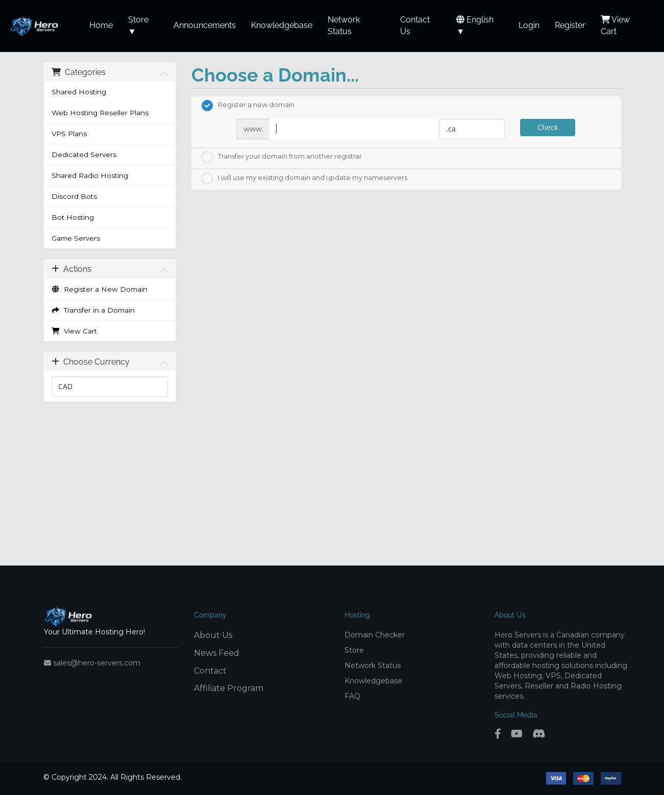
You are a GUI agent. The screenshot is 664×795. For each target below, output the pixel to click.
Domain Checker (375, 634)
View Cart (74, 331)
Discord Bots (74, 196)
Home (101, 25)
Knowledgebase (281, 25)
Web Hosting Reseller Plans (100, 113)
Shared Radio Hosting (90, 175)
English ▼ (475, 25)
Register (570, 25)
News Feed (216, 653)
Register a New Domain (100, 289)
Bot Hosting (73, 217)
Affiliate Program (228, 688)
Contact (210, 671)
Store (354, 650)
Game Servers (76, 238)
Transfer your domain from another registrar (282, 157)
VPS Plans (69, 134)
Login (529, 25)
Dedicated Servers (84, 154)
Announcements (205, 25)
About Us (213, 635)
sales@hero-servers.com (92, 663)
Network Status (373, 665)
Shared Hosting (79, 92)
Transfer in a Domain (93, 310)
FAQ (352, 696)
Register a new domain (248, 105)
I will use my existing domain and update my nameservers (304, 178)
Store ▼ (138, 25)
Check (547, 127)
